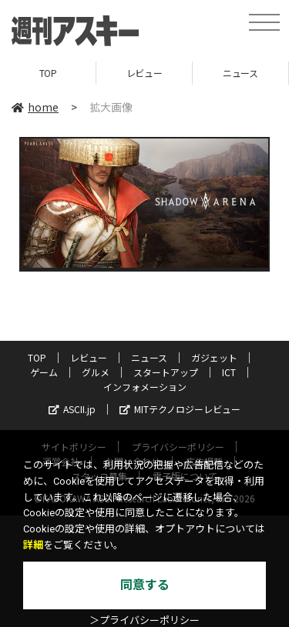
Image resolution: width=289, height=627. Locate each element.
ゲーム (44, 372)
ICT (229, 372)
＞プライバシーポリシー (144, 620)
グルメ (95, 372)
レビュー (144, 72)
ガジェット (214, 357)
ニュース (240, 72)
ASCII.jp (72, 408)
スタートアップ (165, 372)
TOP (48, 72)
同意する (145, 585)
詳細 (33, 545)
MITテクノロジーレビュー (179, 408)
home (35, 107)
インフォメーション (145, 386)
